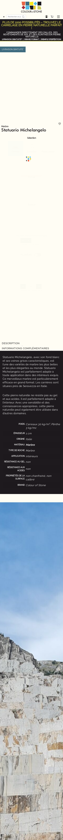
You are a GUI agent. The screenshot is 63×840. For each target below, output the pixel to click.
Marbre (4, 126)
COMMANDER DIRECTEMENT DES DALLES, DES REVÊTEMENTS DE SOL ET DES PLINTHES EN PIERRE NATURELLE (32, 34)
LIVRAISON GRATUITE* (12, 39)
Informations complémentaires (25, 348)
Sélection (31, 138)
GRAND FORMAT (31, 39)
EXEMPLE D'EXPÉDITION (51, 39)
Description (11, 343)
